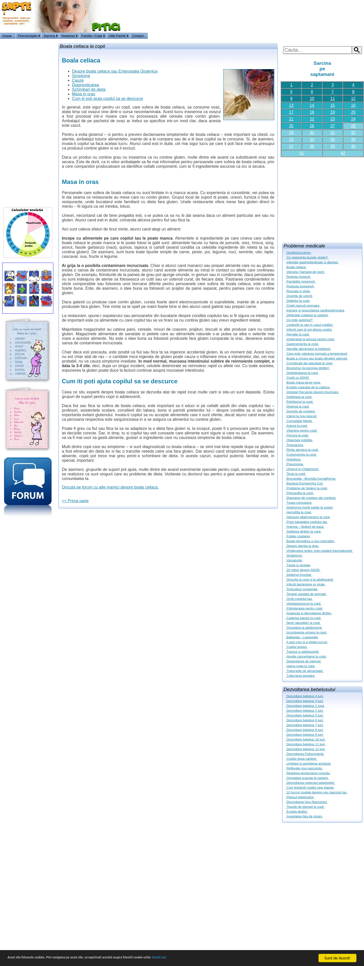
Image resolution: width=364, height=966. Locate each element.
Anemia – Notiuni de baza (305, 527)
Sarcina (49, 36)
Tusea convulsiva (299, 503)
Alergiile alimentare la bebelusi (308, 349)
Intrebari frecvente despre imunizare (312, 392)
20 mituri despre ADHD (303, 570)
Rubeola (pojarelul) (300, 286)
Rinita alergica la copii (302, 450)
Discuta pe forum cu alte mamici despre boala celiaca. (110, 487)
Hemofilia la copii (299, 512)
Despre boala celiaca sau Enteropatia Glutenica (114, 71)
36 (353, 139)
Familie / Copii (91, 36)
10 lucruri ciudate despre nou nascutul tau (317, 792)
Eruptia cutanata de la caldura (308, 387)
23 (332, 119)
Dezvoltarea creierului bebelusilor (310, 783)
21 (291, 119)
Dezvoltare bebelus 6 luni (305, 720)
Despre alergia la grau (302, 546)
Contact (138, 36)
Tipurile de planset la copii (305, 807)
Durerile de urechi (299, 296)
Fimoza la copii (297, 435)
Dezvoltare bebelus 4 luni (305, 696)
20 (353, 112)
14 (312, 105)
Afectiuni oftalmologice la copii (308, 517)
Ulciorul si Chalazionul (302, 469)
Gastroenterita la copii (302, 344)
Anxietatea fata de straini (304, 816)
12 (353, 98)
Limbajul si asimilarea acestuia (308, 763)
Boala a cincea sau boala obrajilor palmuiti (317, 358)
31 (332, 133)
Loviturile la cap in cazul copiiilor (310, 325)
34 (312, 139)
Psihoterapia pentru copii (304, 608)
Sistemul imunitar (299, 575)
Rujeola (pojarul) (298, 277)
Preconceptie (27, 36)
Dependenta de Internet (304, 661)
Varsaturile (294, 560)
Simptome (81, 76)
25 (291, 126)
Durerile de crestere (301, 411)
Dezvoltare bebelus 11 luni (306, 744)
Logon (346, 36)
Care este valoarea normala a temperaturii (317, 353)
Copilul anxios (297, 647)
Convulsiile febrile (299, 421)
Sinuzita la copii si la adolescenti (310, 579)
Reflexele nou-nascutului (304, 768)
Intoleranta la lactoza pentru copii (310, 339)
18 (312, 112)
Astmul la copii (297, 426)
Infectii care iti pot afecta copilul (309, 329)
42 (343, 153)
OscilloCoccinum (298, 253)
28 (353, 126)
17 (291, 112)
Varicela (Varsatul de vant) (305, 272)
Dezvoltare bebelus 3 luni (305, 701)
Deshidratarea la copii (302, 373)
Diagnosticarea (85, 85)
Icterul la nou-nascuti (301, 416)
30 (312, 133)
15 (332, 105)
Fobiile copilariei (298, 536)
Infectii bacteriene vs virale (306, 584)
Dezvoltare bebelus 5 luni (305, 715)
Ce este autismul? (299, 320)
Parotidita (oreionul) (301, 281)
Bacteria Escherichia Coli (304, 483)
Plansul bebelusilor (300, 797)
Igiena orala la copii (300, 666)
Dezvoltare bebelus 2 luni (305, 710)
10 (312, 98)
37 (291, 146)
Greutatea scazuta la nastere (307, 778)
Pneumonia (295, 464)
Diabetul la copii (298, 301)
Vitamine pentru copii (301, 430)
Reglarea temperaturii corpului (308, 773)
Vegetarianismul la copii (304, 603)
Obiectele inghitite (299, 440)
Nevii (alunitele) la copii (303, 623)
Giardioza (293, 459)
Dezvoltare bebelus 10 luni (306, 739)
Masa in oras (83, 94)
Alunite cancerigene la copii (306, 656)
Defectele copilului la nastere (307, 315)
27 (332, 126)
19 (332, 112)
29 (291, 133)
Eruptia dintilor (297, 811)
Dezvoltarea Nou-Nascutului (307, 802)
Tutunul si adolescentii (302, 652)
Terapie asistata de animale (306, 594)
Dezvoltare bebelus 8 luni (305, 730)
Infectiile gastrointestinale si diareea (312, 262)
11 (332, 98)
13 (291, 105)
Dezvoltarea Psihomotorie (305, 754)
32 (353, 133)
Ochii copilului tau (299, 599)
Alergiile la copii (298, 334)
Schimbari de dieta (89, 89)
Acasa (6, 36)
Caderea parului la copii (304, 618)
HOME (358, 36)
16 (353, 105)
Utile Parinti (117, 36)
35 (332, 139)
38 (312, 146)
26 (312, 126)
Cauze (78, 80)
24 (353, 119)
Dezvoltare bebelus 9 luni (305, 735)
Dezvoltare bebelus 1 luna (305, 706)
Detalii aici (202, 958)
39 (332, 146)
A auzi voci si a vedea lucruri (307, 642)
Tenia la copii (296, 474)
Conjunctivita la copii (301, 454)
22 (312, 119)
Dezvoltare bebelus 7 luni (305, 725)
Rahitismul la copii (299, 402)
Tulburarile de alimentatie (305, 671)
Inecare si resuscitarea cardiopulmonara (315, 310)
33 (291, 139)
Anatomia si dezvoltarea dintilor (309, 613)
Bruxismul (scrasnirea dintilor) (308, 368)
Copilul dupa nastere (301, 759)
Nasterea (68, 36)
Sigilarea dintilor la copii (304, 531)
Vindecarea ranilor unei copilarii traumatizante (319, 551)
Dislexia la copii (298, 406)
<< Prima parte (75, 501)
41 (301, 153)
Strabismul (294, 555)
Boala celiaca (296, 267)
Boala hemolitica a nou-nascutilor (310, 541)
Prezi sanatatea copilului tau (307, 522)
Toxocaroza (295, 445)
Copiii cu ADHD (298, 378)
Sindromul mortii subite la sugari (309, 507)
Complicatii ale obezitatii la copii (309, 363)
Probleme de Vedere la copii (307, 488)
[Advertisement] (322, 197)
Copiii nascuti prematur (303, 305)
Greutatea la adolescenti (304, 627)
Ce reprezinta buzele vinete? (307, 257)
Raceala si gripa (298, 291)
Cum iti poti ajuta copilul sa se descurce (107, 98)
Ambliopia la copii (299, 397)
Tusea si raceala (298, 565)
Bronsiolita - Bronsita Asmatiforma (311, 478)
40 (353, 146)
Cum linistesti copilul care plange (310, 787)
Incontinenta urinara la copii (306, 632)
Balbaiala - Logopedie (302, 637)
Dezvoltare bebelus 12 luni (306, 749)
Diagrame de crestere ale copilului (311, 498)
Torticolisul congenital (302, 589)
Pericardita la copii (300, 493)
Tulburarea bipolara (300, 676)
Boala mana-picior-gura (303, 382)
